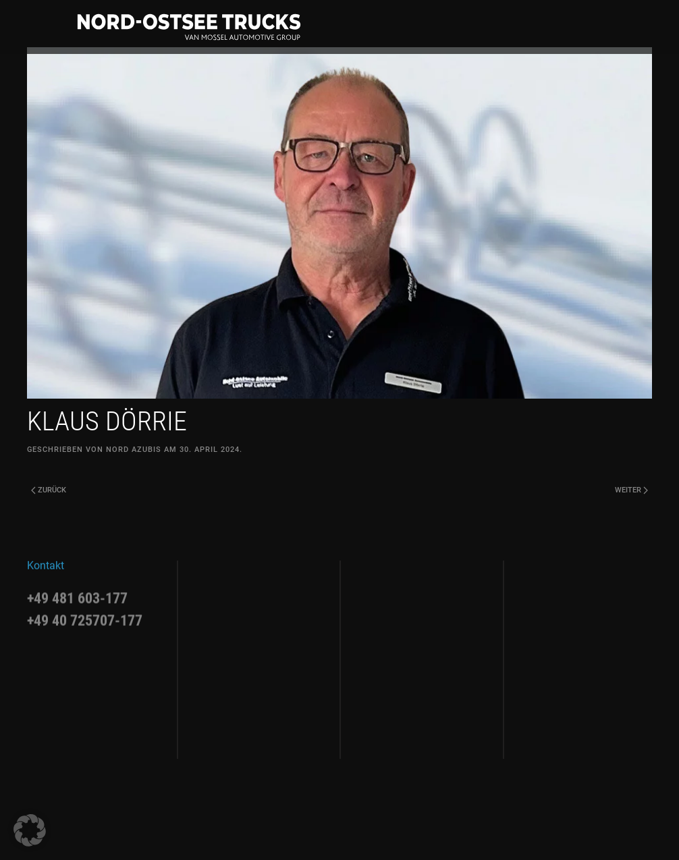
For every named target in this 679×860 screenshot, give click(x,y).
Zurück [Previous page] (48, 490)
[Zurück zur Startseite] (189, 27)
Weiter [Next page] (631, 490)
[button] (29, 830)
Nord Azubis (133, 449)
